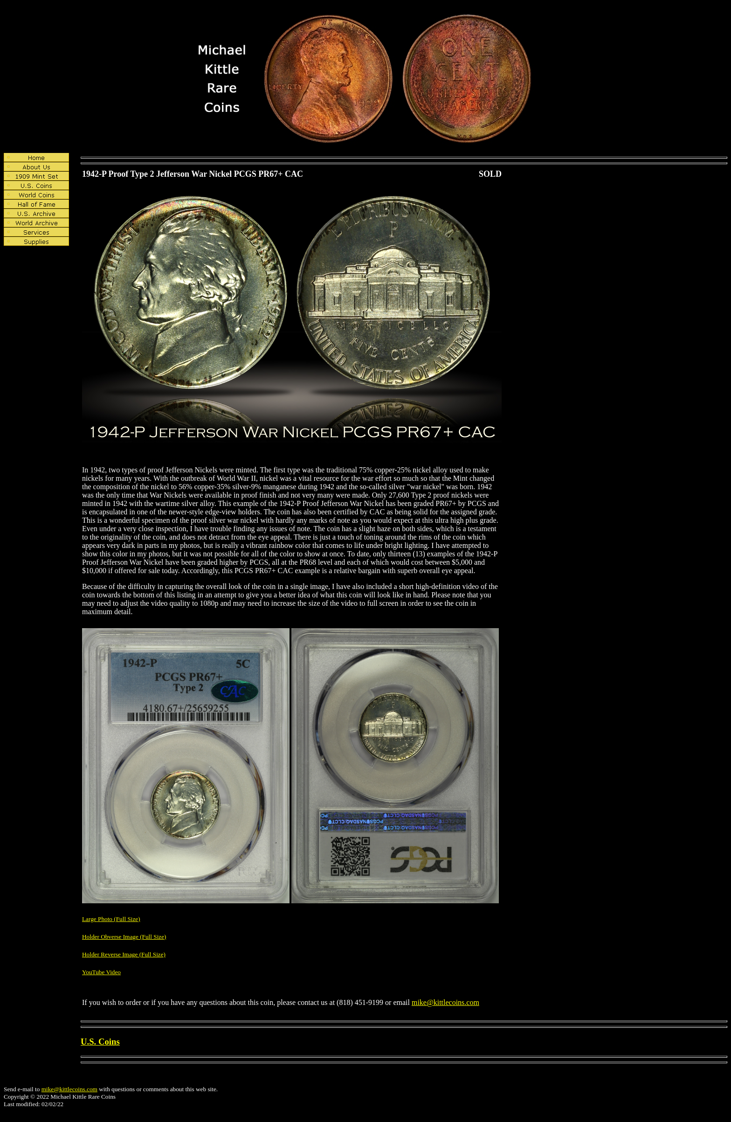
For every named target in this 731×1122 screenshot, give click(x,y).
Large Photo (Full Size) (111, 918)
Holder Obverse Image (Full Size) (124, 936)
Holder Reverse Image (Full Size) (124, 954)
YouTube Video (101, 972)
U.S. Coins (100, 1041)
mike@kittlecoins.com (445, 1002)
